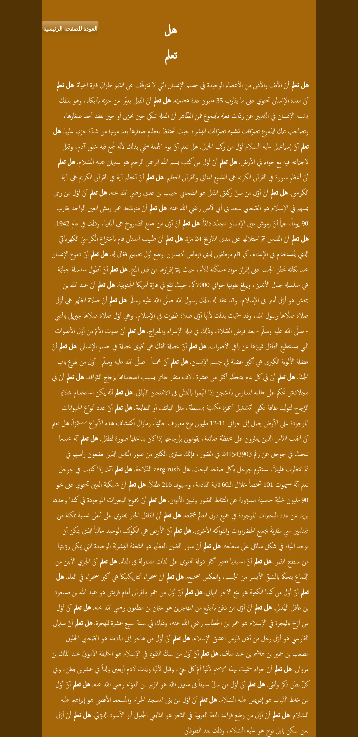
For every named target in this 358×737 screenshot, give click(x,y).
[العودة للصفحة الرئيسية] (70, 28)
